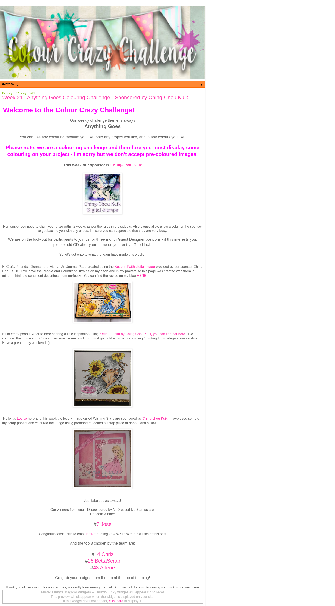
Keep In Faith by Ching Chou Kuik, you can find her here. (143, 334)
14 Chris (103, 554)
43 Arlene (104, 567)
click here (116, 601)
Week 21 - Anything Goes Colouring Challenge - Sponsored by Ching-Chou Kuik (95, 97)
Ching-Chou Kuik (126, 165)
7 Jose (104, 524)
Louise (22, 418)
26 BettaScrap (104, 561)
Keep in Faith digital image (135, 266)
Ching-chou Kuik (155, 418)
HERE (141, 275)
